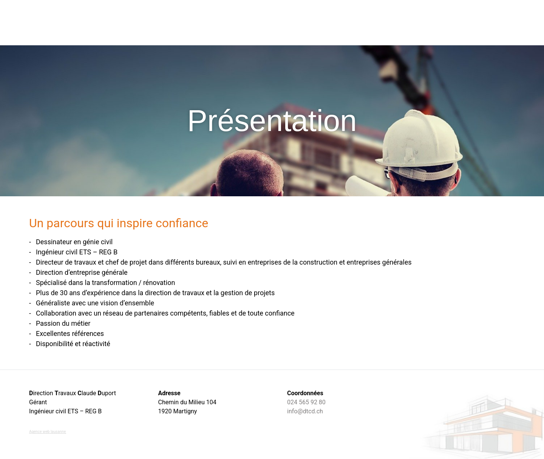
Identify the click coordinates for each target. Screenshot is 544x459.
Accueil (171, 23)
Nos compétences (282, 23)
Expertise (393, 23)
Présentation (437, 23)
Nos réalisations (343, 23)
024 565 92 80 (306, 402)
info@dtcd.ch (305, 411)
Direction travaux (219, 23)
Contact (479, 23)
